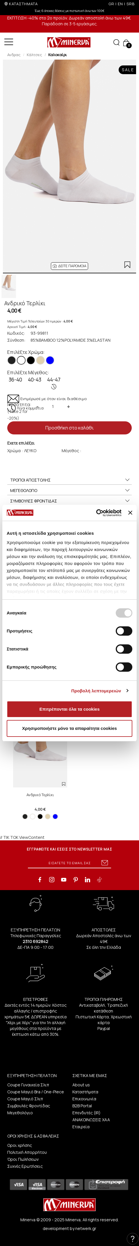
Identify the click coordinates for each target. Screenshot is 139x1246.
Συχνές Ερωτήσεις (25, 1166)
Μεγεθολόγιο (20, 1112)
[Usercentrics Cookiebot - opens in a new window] (96, 513)
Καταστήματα (85, 1092)
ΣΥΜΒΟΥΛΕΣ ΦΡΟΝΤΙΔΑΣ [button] (70, 501)
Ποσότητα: (19, 411)
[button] (69, 266)
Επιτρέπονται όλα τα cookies (69, 709)
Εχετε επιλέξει (21, 443)
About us (81, 1085)
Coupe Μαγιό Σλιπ (25, 1098)
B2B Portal (82, 1105)
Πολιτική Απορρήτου (27, 1152)
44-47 (53, 383)
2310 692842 (35, 941)
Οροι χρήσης (19, 1145)
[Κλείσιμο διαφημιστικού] (130, 513)
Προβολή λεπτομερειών (96, 690)
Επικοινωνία (84, 1098)
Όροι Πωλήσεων (23, 1159)
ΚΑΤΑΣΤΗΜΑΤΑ (23, 3)
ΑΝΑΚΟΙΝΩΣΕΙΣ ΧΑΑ (91, 1119)
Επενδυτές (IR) (86, 1112)
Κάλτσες (34, 54)
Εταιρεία (81, 1126)
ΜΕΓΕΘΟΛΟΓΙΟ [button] (70, 490)
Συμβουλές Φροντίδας (28, 1105)
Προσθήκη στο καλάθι (69, 428)
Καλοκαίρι (57, 54)
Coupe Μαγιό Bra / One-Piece (35, 1092)
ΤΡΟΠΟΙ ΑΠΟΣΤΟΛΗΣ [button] (70, 480)
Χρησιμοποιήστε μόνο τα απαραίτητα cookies (69, 728)
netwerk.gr (85, 1228)
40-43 (34, 379)
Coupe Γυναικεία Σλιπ (28, 1085)
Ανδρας (14, 54)
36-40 (15, 379)
